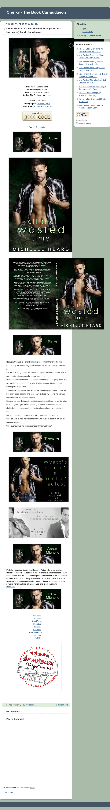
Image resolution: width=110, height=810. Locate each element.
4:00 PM (31, 705)
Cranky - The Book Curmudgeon (36, 12)
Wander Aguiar (43, 104)
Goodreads (40, 127)
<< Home (9, 792)
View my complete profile (90, 35)
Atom (32, 788)
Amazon (37, 618)
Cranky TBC (87, 32)
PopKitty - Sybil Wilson (43, 106)
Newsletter (10, 587)
